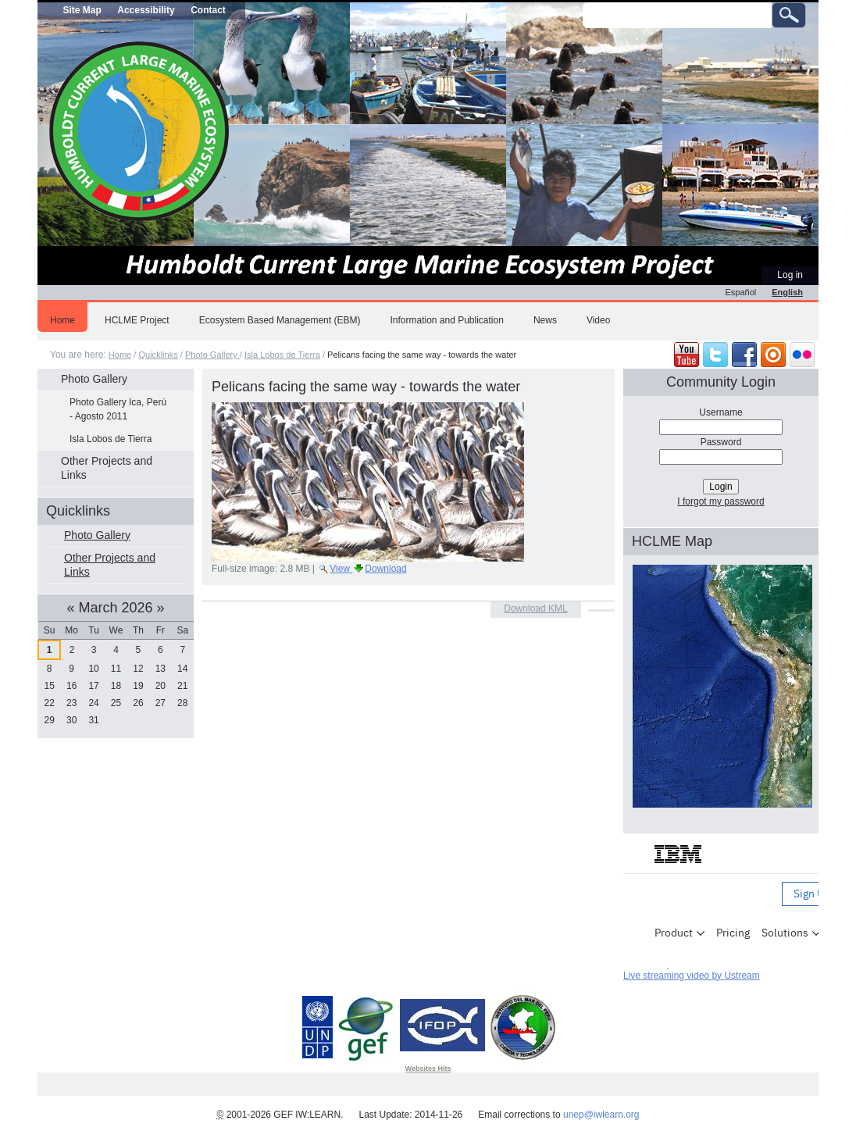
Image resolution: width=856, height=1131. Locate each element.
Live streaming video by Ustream (691, 975)
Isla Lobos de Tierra (282, 354)
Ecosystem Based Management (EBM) (280, 320)
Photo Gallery (212, 354)
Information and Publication (446, 320)
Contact (208, 10)
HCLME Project (137, 320)
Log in (790, 274)
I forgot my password (720, 501)
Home (62, 320)
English (787, 292)
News (545, 320)
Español (741, 292)
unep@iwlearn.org (601, 1114)
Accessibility (145, 10)
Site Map (81, 10)
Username (720, 412)
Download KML (535, 608)
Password (721, 442)
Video (598, 320)
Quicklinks (157, 354)
